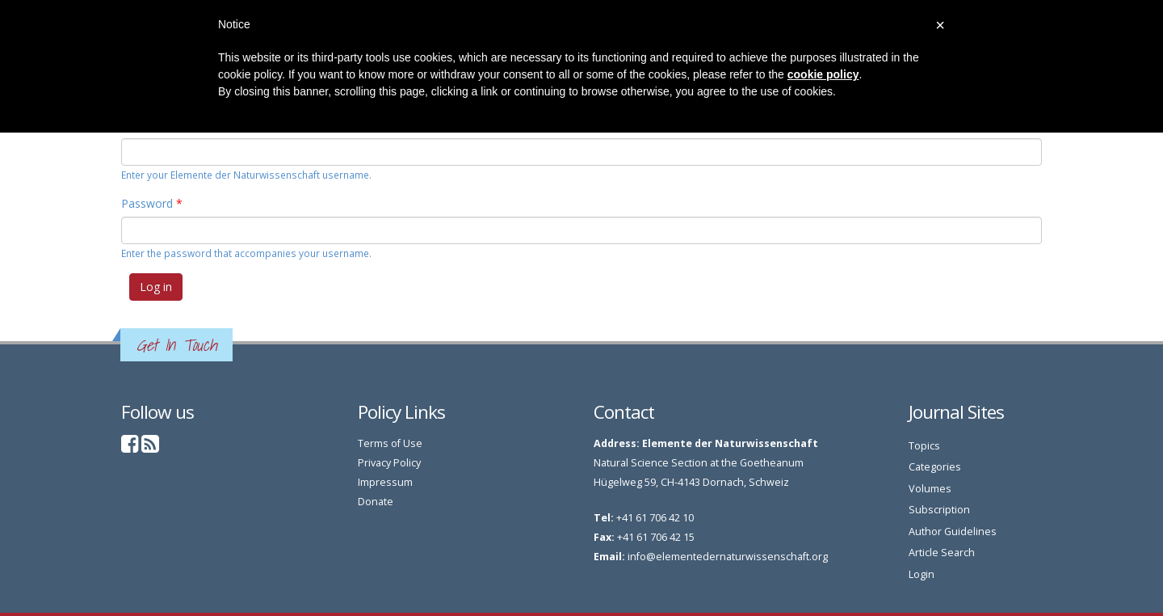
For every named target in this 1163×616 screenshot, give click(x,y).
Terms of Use (390, 443)
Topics (924, 446)
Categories (935, 467)
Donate (375, 501)
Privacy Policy (389, 463)
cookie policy (823, 74)
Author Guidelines (953, 531)
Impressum (385, 482)
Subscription (939, 510)
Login (921, 574)
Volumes (930, 489)
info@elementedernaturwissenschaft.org (728, 556)
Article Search (942, 552)
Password (152, 203)
